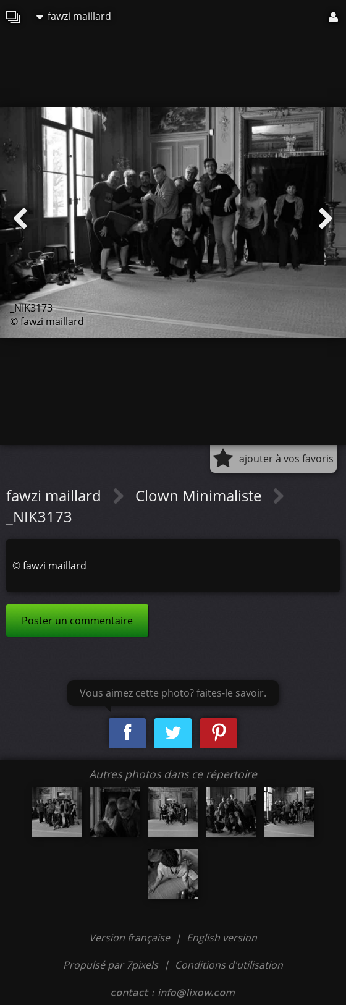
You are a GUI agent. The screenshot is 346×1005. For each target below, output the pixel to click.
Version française (130, 937)
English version (222, 937)
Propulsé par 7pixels (110, 965)
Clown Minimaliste (200, 495)
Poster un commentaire (77, 620)
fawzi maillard (73, 16)
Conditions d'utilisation (229, 965)
